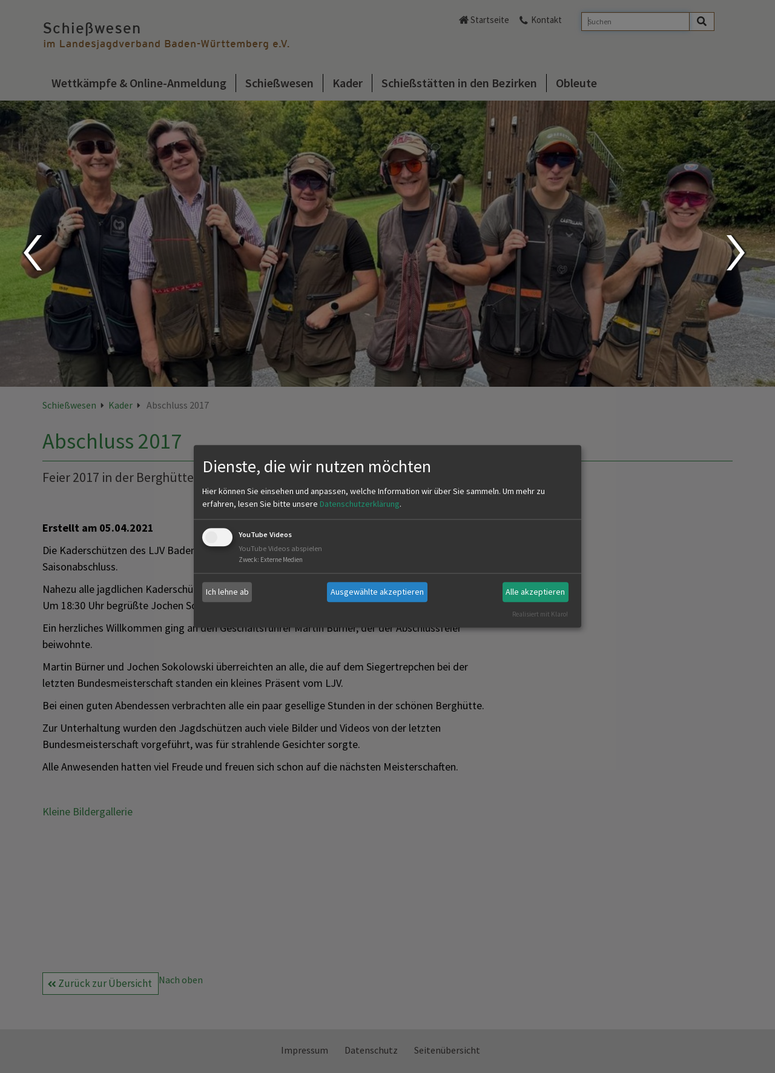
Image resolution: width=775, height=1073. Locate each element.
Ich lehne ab (227, 591)
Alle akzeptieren (535, 591)
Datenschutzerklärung (360, 503)
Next (737, 253)
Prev (31, 253)
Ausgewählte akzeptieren (377, 591)
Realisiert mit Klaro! (540, 614)
